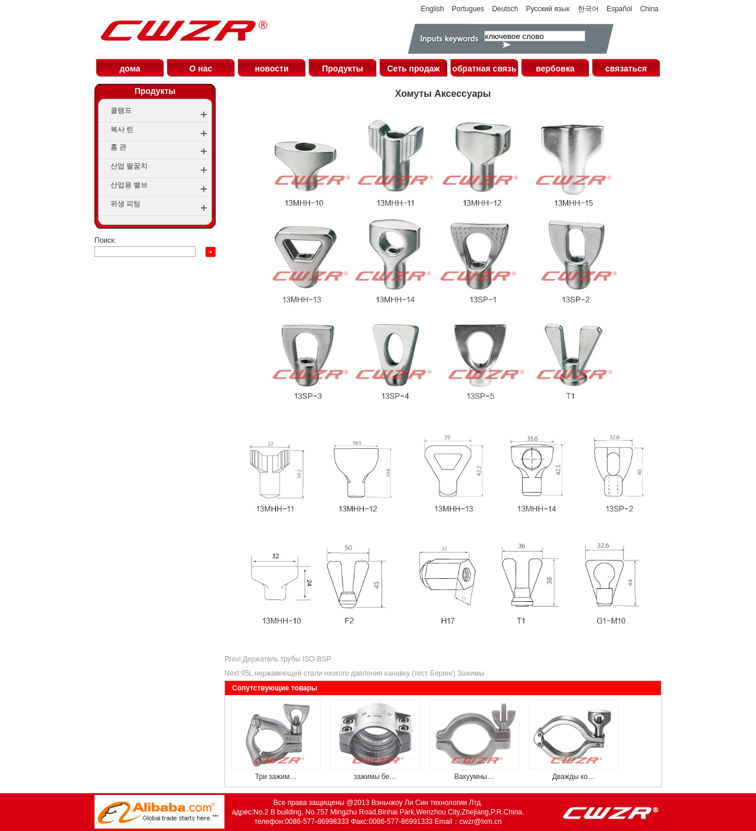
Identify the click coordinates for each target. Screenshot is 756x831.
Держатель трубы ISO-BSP (287, 659)
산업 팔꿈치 (129, 166)
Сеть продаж (413, 68)
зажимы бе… (375, 777)
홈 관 (118, 147)
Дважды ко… (573, 777)
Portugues (468, 9)
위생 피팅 (125, 204)
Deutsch (505, 9)
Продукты (342, 68)
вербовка (555, 68)
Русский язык (548, 9)
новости (271, 68)
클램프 (121, 110)
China (649, 9)
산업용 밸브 (129, 185)
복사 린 (121, 129)
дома (129, 68)
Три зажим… (276, 777)
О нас (201, 68)
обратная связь (484, 68)
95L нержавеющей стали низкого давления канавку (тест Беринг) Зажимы (362, 673)
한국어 (588, 9)
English (432, 9)
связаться (626, 68)
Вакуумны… (474, 777)
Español (619, 9)
